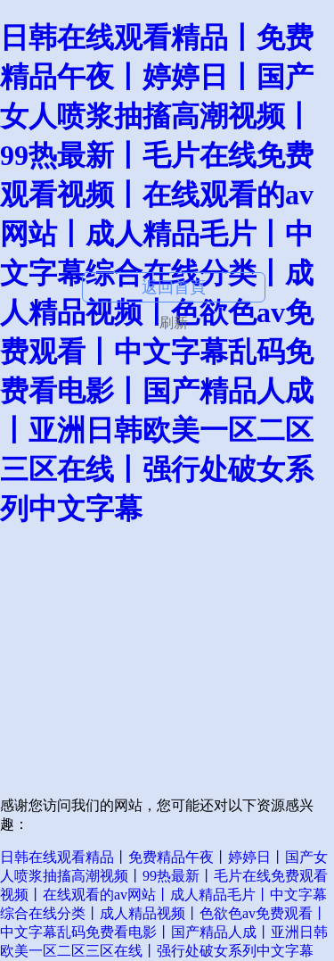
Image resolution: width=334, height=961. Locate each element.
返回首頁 (174, 287)
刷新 (173, 322)
